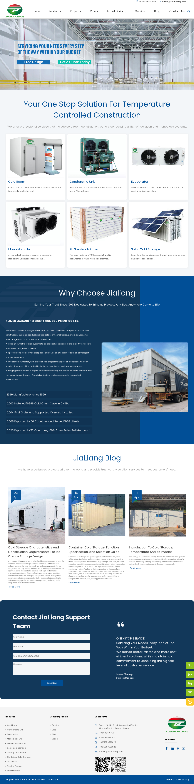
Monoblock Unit (20, 249)
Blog (157, 11)
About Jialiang (116, 11)
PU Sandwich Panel (84, 249)
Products (55, 11)
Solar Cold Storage (145, 249)
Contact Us (177, 11)
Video (94, 11)
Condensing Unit (82, 181)
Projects (75, 11)
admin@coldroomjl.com (174, 1)
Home (36, 11)
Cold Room (16, 181)
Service (140, 11)
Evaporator (139, 181)
